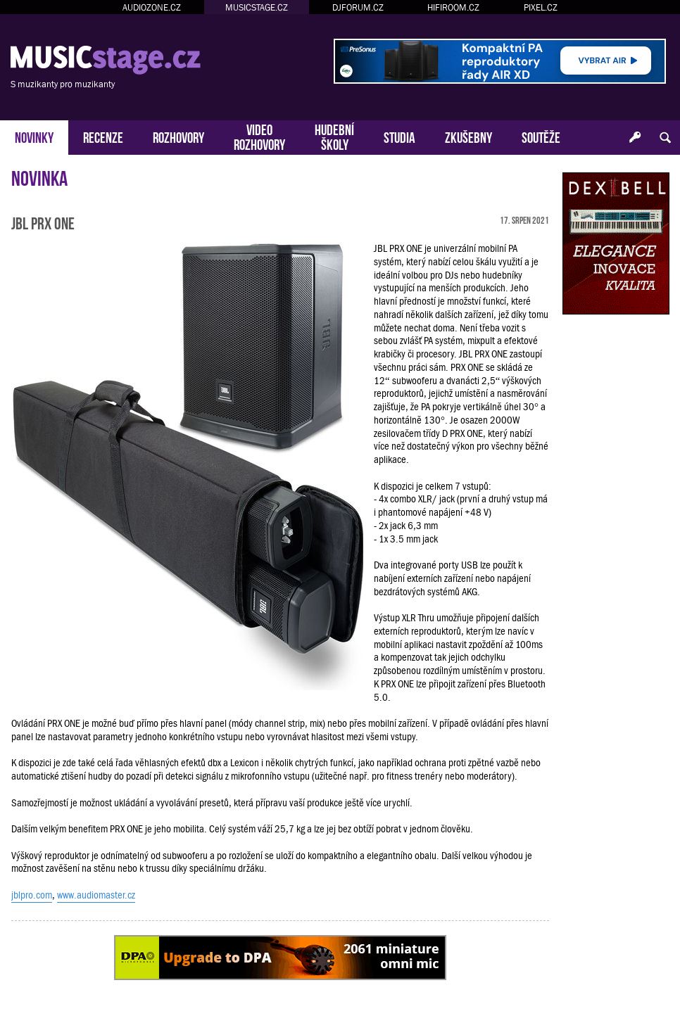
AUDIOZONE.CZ (151, 7)
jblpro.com (31, 895)
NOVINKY (34, 136)
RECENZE (103, 136)
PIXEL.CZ (541, 7)
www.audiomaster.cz (96, 895)
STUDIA (399, 136)
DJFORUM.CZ (358, 7)
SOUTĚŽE (541, 136)
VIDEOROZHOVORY (259, 136)
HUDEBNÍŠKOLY (334, 136)
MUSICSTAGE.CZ (256, 7)
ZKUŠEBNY (468, 136)
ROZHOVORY (178, 136)
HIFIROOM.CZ (453, 7)
